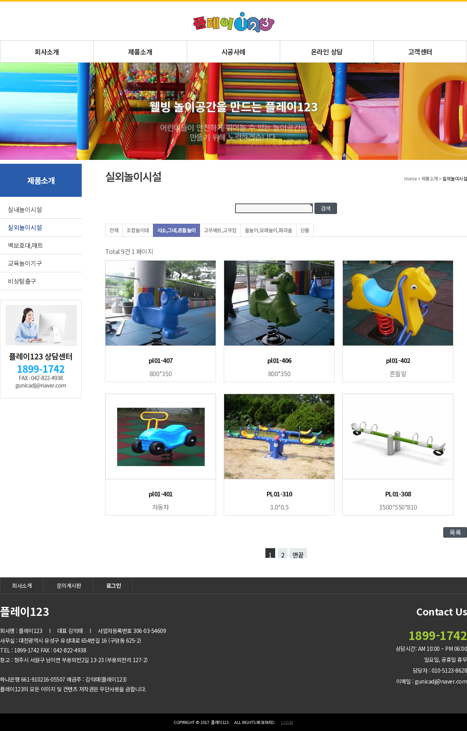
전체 (113, 230)
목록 (455, 532)
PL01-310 (279, 493)
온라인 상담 (327, 51)
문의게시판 (69, 585)
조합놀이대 (137, 230)
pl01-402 (398, 360)
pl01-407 (161, 360)
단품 (304, 230)
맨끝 (298, 554)
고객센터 (420, 51)
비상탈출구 (22, 281)
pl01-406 (279, 360)
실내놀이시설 (25, 209)
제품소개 (140, 51)
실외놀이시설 (25, 227)
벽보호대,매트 (25, 245)
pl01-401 (161, 493)
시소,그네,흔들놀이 (176, 230)
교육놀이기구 (25, 263)
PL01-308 (398, 493)
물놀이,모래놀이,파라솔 (268, 230)
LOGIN (287, 722)
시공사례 (233, 51)
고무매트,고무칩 (220, 230)
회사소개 (47, 51)
